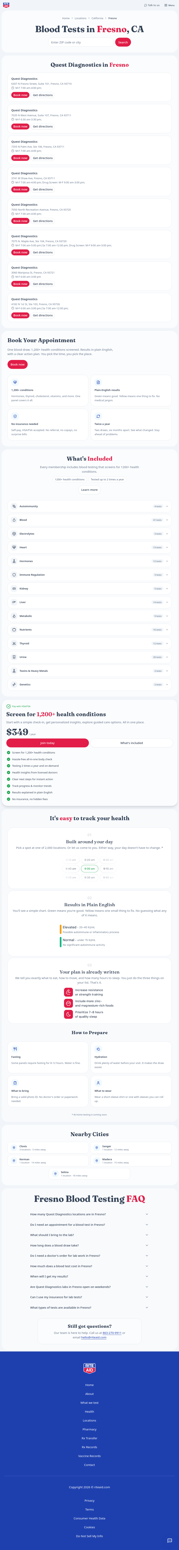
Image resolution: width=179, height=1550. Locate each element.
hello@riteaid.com (93, 1337)
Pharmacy (89, 1429)
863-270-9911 (112, 1333)
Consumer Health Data (90, 1518)
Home (66, 18)
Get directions (43, 95)
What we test (89, 1403)
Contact (89, 1465)
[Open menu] (169, 5)
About (89, 1394)
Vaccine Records (89, 1456)
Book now (20, 95)
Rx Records (89, 1447)
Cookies (89, 1527)
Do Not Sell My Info (89, 1536)
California (97, 18)
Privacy (89, 1500)
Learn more (89, 490)
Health (89, 1411)
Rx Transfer (89, 1438)
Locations (80, 18)
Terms (89, 1509)
